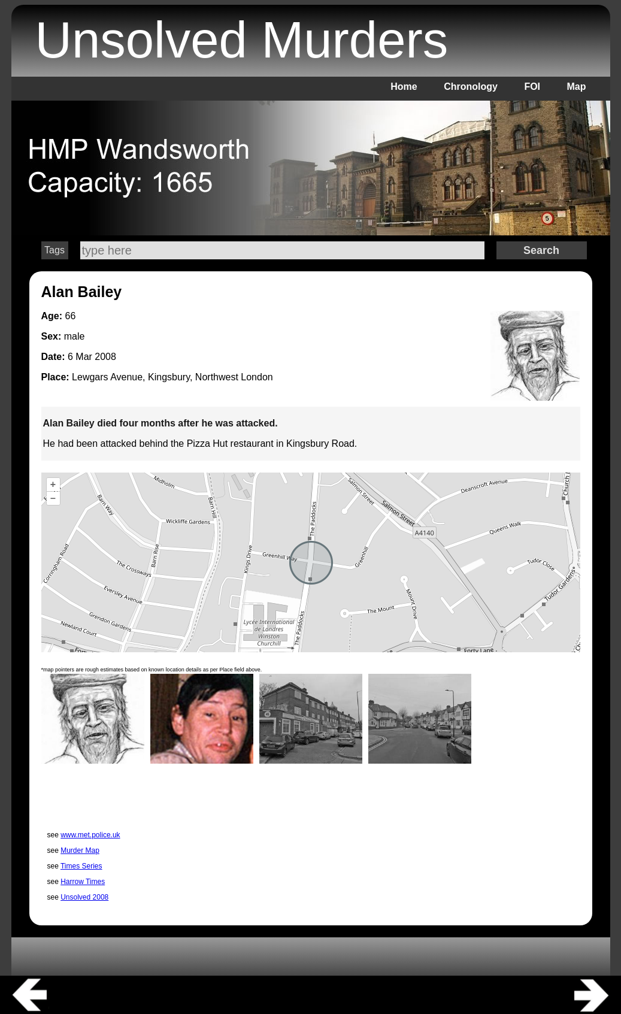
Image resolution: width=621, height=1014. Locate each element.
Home (403, 86)
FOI (532, 86)
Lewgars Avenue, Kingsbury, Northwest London (172, 377)
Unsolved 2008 (84, 897)
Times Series (81, 866)
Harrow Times (82, 881)
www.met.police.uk (90, 835)
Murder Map (79, 850)
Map (576, 86)
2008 (105, 357)
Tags (54, 250)
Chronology (471, 86)
